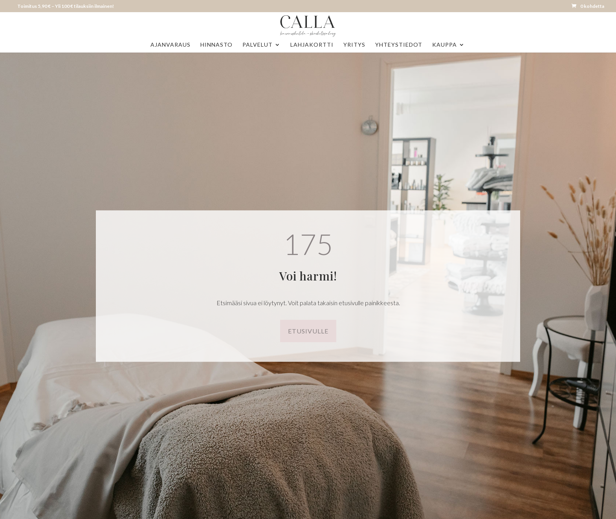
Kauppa (444, 45)
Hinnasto (216, 45)
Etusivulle (308, 331)
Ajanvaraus (170, 45)
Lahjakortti (312, 45)
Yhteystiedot (398, 45)
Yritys (354, 45)
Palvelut (257, 45)
